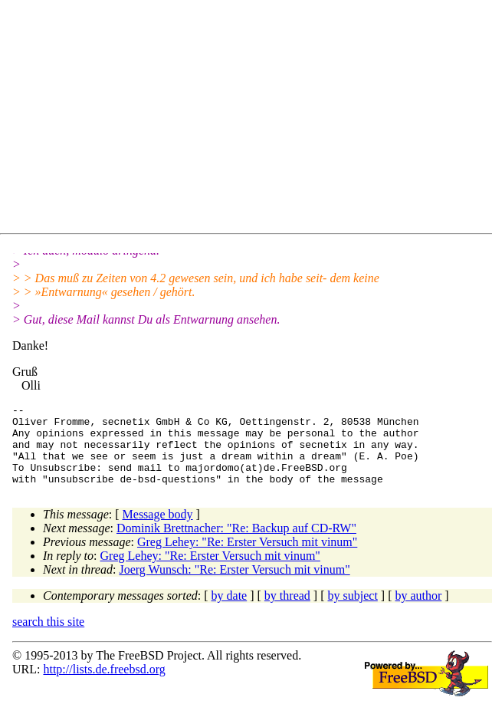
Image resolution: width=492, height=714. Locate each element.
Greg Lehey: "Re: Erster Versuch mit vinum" (247, 557)
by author (418, 611)
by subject (353, 611)
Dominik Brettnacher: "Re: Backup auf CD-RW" (236, 544)
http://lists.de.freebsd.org (104, 685)
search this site (48, 637)
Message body (158, 530)
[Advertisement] (252, 119)
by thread (287, 611)
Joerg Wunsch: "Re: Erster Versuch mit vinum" (234, 585)
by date (230, 611)
